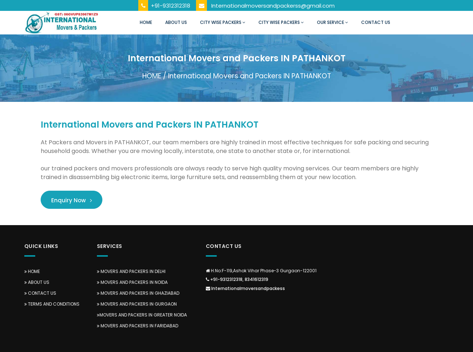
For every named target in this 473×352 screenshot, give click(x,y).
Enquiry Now (71, 200)
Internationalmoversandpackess (245, 288)
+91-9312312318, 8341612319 (237, 279)
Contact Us (375, 22)
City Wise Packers (222, 22)
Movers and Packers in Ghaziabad (138, 293)
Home (146, 22)
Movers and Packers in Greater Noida (142, 315)
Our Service (332, 22)
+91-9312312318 (170, 5)
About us (36, 282)
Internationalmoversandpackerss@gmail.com (273, 5)
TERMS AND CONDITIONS (51, 304)
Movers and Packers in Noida (132, 282)
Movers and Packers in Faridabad (137, 326)
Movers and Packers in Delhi (131, 271)
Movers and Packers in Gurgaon (137, 304)
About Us (176, 22)
